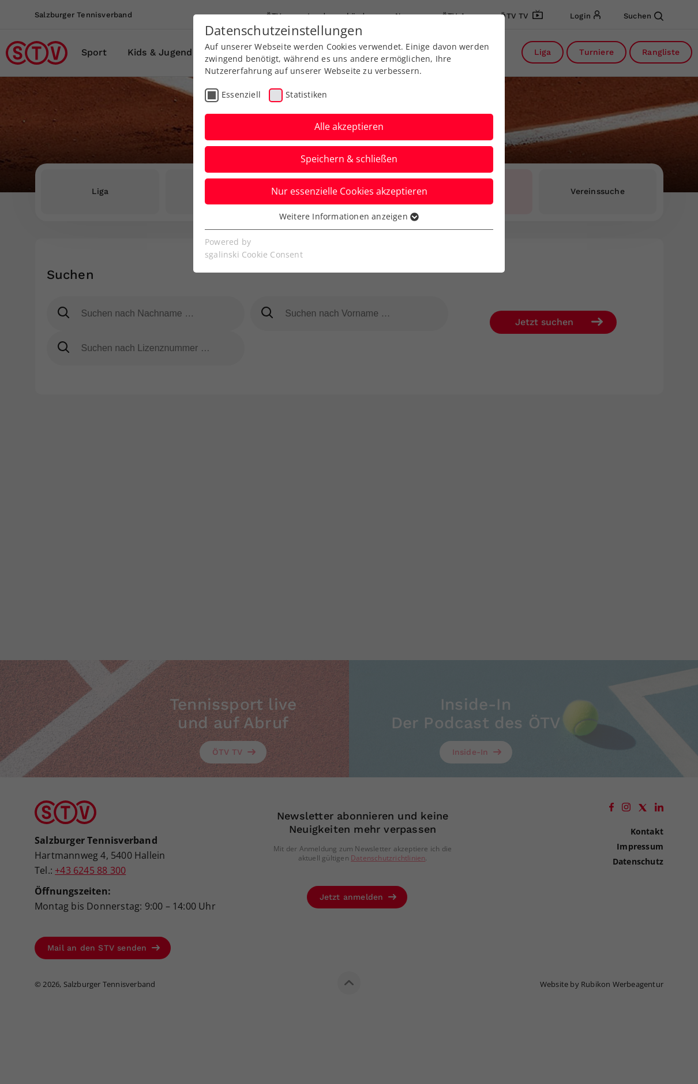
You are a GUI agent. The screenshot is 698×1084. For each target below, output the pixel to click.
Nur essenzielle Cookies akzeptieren (349, 191)
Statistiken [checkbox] (306, 94)
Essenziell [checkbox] (241, 94)
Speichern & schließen (349, 158)
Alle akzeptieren (349, 126)
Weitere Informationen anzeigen (349, 216)
